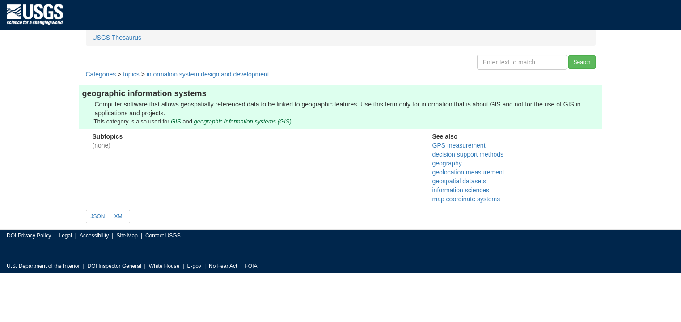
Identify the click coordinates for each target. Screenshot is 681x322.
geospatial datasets (459, 181)
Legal (65, 236)
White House (164, 266)
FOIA (251, 266)
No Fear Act (223, 266)
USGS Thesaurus (117, 37)
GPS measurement (459, 145)
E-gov (194, 266)
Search (581, 62)
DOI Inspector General (114, 266)
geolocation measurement (468, 172)
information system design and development (208, 74)
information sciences (461, 190)
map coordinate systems (466, 199)
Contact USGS (163, 236)
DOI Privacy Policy (29, 236)
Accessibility (94, 236)
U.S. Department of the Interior (43, 266)
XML (120, 216)
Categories (101, 74)
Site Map (126, 236)
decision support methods (468, 154)
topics (131, 74)
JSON (98, 216)
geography (447, 163)
